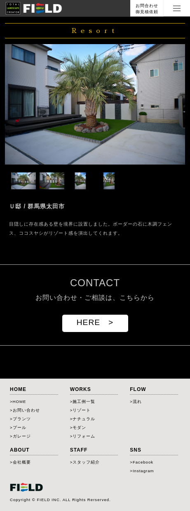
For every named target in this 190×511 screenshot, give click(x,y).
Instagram (143, 471)
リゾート (82, 410)
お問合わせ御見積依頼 (147, 8)
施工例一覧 (84, 401)
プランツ (22, 419)
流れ (137, 401)
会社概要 (22, 462)
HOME (19, 401)
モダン (79, 427)
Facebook (143, 462)
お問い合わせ (26, 410)
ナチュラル (84, 419)
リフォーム (84, 436)
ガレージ (22, 436)
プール (19, 427)
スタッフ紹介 (86, 462)
